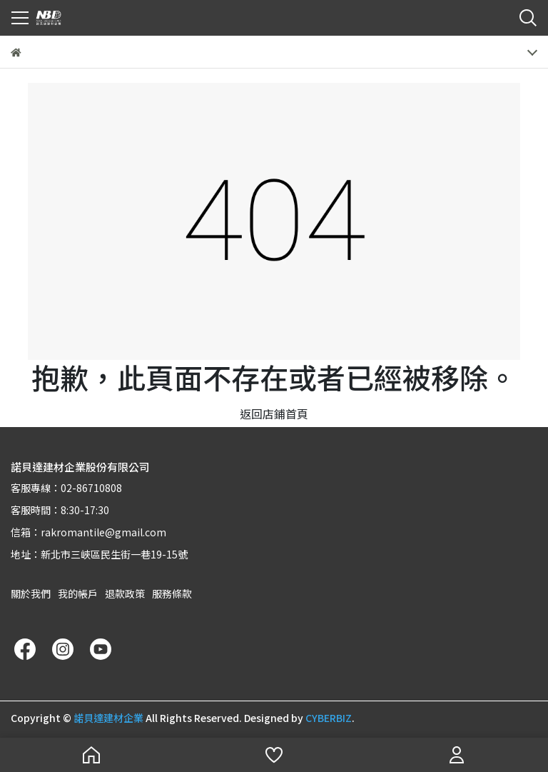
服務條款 (172, 593)
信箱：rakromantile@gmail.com (88, 532)
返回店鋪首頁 (274, 413)
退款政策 (125, 593)
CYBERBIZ (328, 718)
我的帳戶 (78, 593)
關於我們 (31, 593)
